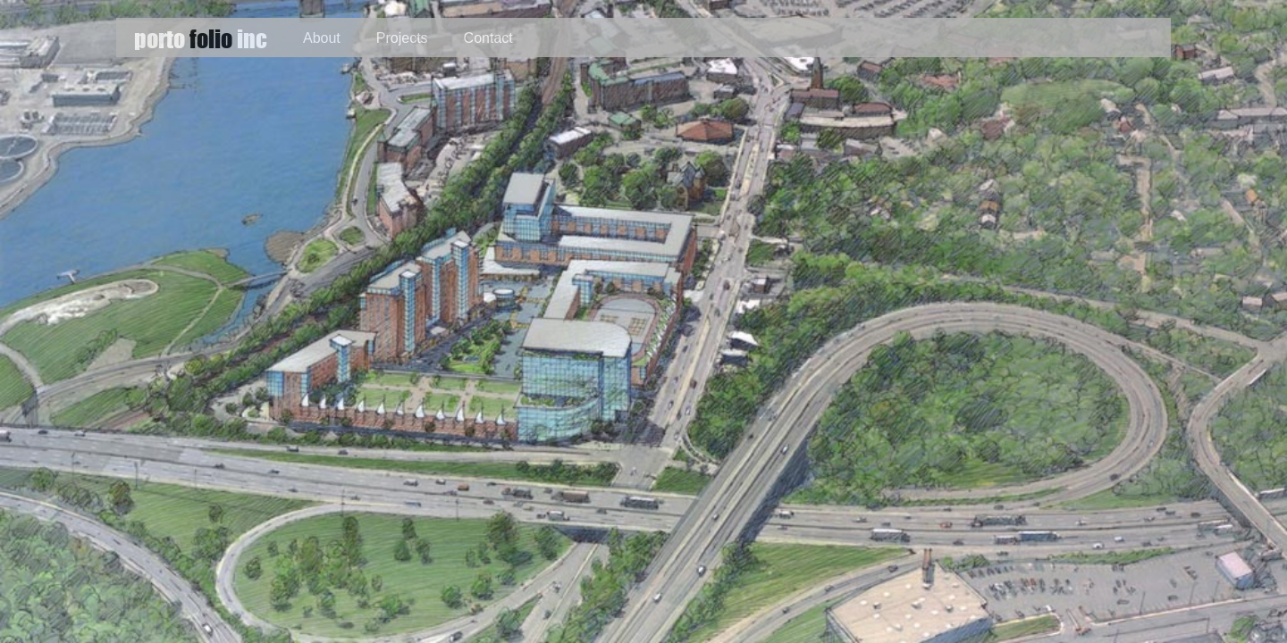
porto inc (200, 38)
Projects (402, 38)
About (322, 38)
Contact (488, 38)
